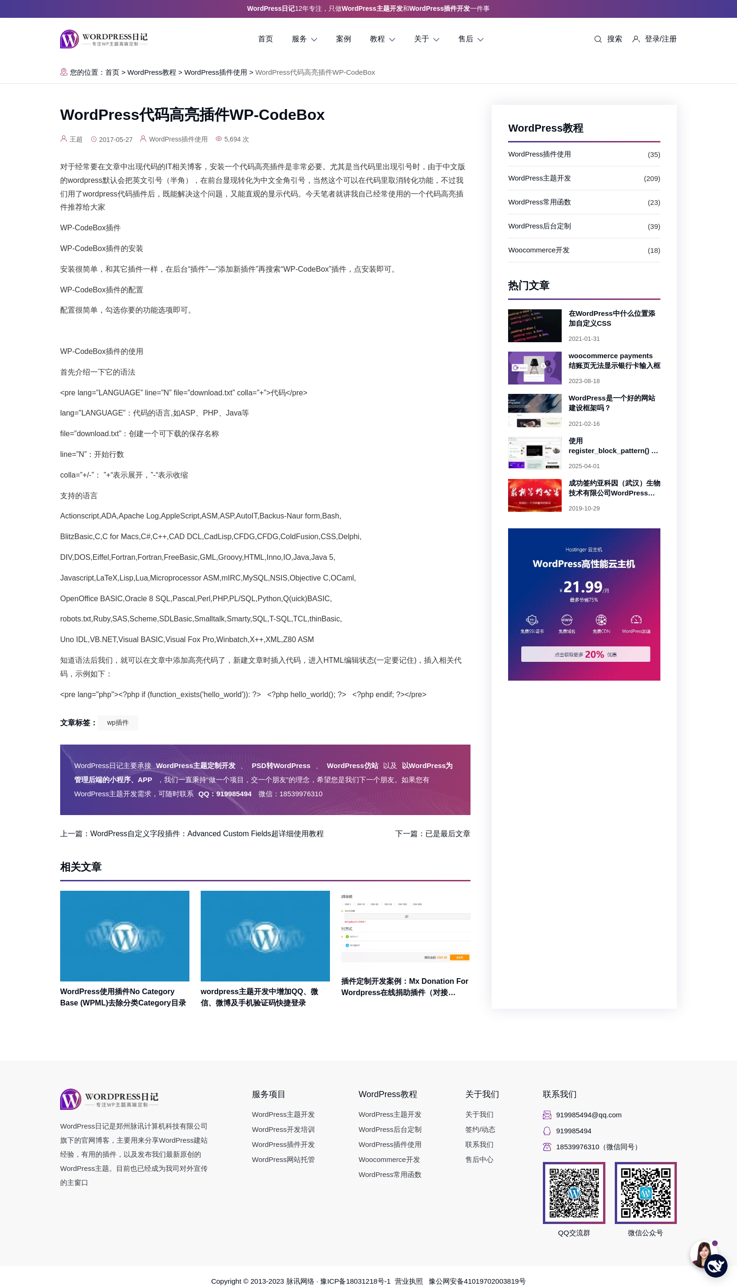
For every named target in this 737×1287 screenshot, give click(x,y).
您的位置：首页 (89, 72)
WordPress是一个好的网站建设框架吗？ (612, 403)
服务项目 (269, 1094)
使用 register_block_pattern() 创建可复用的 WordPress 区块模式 (614, 446)
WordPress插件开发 (283, 1144)
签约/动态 (480, 1129)
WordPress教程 (151, 72)
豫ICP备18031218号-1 (357, 1281)
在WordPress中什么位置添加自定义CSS (612, 318)
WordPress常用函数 (539, 202)
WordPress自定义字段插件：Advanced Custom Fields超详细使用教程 (207, 834)
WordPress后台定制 (539, 226)
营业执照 (412, 1281)
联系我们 (479, 1144)
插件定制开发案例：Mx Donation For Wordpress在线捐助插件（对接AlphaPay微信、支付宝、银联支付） (404, 987)
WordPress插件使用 (215, 72)
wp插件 (118, 722)
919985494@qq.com (589, 1115)
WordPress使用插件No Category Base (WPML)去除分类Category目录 (123, 997)
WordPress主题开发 (539, 178)
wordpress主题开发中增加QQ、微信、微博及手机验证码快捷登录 (259, 997)
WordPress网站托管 (283, 1159)
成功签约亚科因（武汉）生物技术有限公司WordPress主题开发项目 (614, 488)
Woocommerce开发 (539, 250)
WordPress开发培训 (283, 1129)
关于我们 (482, 1094)
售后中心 (479, 1159)
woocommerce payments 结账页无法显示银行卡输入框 (614, 360)
